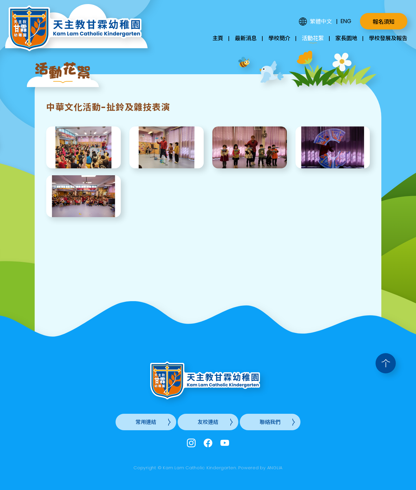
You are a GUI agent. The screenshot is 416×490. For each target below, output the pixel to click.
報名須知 (384, 22)
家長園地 (346, 38)
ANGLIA (275, 468)
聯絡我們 (270, 422)
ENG (346, 21)
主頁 (217, 38)
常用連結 (145, 422)
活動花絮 (313, 38)
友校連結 (208, 422)
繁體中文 (321, 21)
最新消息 (246, 38)
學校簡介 (279, 38)
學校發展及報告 (388, 38)
